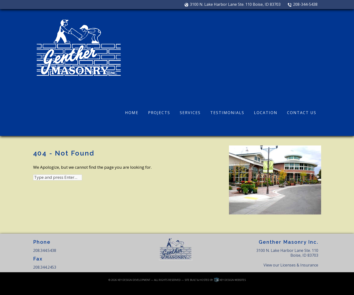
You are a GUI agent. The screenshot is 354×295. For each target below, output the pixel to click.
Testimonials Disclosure (201, 289)
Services (190, 112)
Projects (159, 112)
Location (265, 112)
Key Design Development (134, 280)
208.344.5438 (44, 250)
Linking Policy (156, 289)
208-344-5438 (302, 4)
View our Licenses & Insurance (291, 265)
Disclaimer (138, 289)
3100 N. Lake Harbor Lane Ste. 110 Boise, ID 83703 (233, 4)
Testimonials (227, 112)
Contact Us (301, 112)
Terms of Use (226, 289)
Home (131, 112)
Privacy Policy (176, 289)
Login (124, 289)
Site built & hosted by (215, 280)
